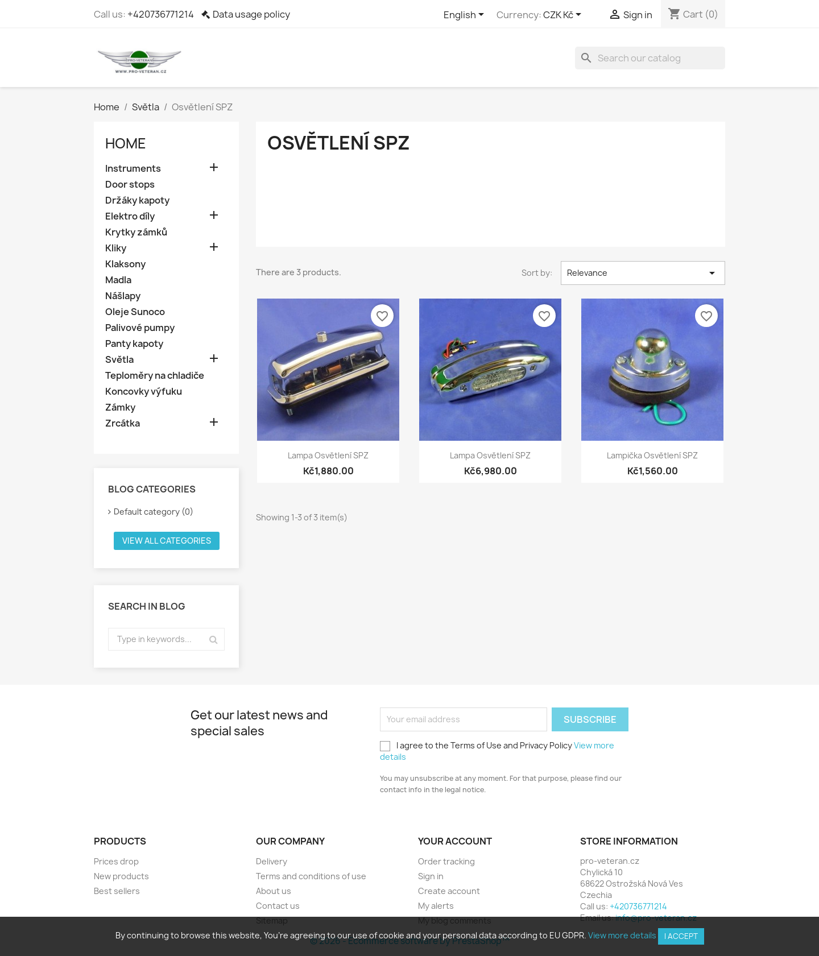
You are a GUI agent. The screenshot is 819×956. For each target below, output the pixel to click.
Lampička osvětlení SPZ (652, 455)
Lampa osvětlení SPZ (328, 455)
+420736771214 (160, 14)
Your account (455, 841)
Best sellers (117, 890)
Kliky (115, 248)
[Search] (650, 58)
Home (125, 143)
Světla (119, 360)
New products (121, 876)
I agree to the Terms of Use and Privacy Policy (497, 751)
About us (273, 890)
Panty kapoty (134, 344)
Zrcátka (122, 423)
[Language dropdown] (466, 15)
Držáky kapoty (137, 200)
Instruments (133, 169)
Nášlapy (122, 296)
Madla (118, 280)
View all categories (166, 540)
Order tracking (446, 861)
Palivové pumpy (140, 328)
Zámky (120, 407)
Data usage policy (251, 14)
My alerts (436, 905)
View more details (622, 935)
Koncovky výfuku (143, 392)
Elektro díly (130, 216)
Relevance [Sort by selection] (643, 273)
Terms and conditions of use (311, 876)
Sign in (431, 876)
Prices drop (116, 861)
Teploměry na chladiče (154, 376)
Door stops (130, 185)
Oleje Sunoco (135, 312)
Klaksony (125, 264)
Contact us (278, 905)
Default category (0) (153, 511)
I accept (681, 936)
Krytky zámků (136, 232)
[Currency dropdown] (564, 15)
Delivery (271, 861)
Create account (449, 890)
